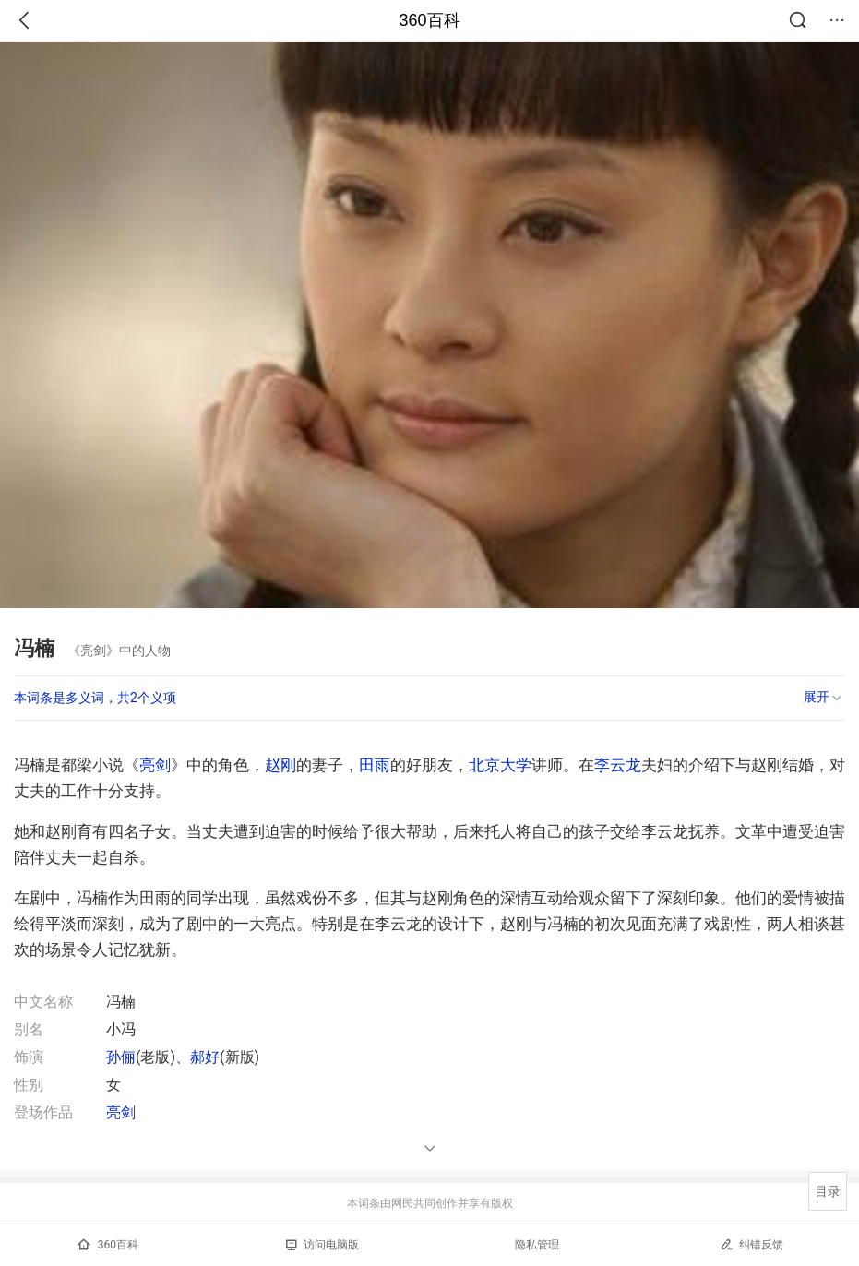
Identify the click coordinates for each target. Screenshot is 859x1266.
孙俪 (121, 1057)
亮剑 (155, 765)
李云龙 (617, 765)
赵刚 (280, 765)
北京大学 (500, 765)
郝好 (205, 1057)
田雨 (374, 765)
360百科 (429, 20)
